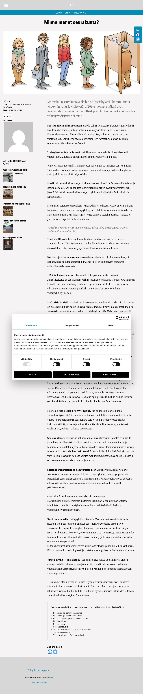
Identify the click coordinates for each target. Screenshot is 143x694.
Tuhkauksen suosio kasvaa (14, 220)
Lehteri (71, 5)
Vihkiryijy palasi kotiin (12, 237)
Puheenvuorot (80, 12)
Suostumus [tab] (31, 325)
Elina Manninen (17, 104)
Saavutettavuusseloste (39, 683)
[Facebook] (138, 35)
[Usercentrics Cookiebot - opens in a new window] (117, 318)
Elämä (59, 12)
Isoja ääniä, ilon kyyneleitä (14, 186)
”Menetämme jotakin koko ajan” (16, 203)
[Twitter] (138, 39)
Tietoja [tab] (111, 325)
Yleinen (7, 116)
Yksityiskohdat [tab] (71, 325)
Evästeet (51, 678)
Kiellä (32, 375)
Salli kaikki (110, 375)
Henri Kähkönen (15, 110)
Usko (67, 12)
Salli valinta (71, 375)
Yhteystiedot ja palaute (39, 670)
